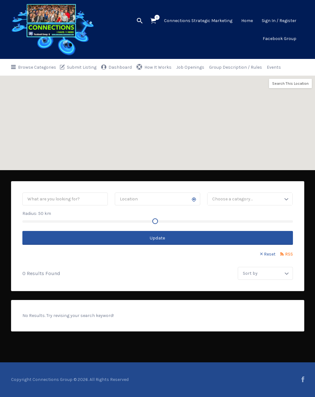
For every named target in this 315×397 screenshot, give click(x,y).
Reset (270, 254)
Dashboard (120, 67)
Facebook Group (279, 38)
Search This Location (290, 83)
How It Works (158, 67)
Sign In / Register (279, 20)
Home (247, 20)
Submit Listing (81, 67)
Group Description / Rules (235, 67)
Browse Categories (37, 67)
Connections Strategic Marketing (198, 20)
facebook (302, 379)
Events (274, 67)
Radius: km (36, 213)
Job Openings (190, 67)
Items (155, 17)
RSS (289, 254)
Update (157, 238)
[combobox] (250, 199)
